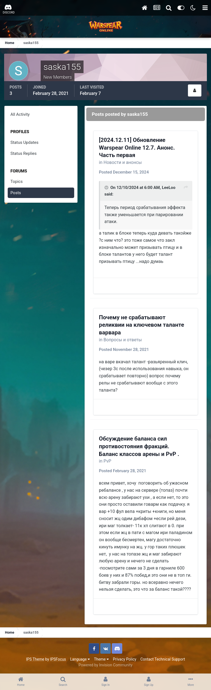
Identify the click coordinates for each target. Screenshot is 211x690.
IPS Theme (35, 659)
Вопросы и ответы (123, 339)
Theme (101, 659)
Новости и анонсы (123, 162)
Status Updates (24, 142)
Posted (124, 172)
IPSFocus (58, 659)
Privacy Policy (124, 659)
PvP (107, 461)
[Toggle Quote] (106, 187)
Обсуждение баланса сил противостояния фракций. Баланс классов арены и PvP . (139, 446)
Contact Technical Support (162, 659)
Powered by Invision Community (105, 665)
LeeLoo (168, 187)
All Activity (20, 114)
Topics (16, 181)
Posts (15, 192)
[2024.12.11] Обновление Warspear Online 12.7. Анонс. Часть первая (137, 147)
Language (80, 659)
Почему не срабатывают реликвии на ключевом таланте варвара (141, 325)
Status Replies (23, 153)
